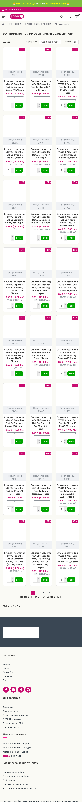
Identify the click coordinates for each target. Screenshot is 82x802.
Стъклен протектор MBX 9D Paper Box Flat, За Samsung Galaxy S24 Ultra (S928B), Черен (14, 554)
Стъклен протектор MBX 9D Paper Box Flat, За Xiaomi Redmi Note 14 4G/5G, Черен (67, 218)
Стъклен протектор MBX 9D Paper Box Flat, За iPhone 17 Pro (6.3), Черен (14, 152)
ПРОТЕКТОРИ (14, 24)
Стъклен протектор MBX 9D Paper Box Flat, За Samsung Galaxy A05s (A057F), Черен (67, 487)
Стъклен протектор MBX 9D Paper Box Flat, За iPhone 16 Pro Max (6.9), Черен (41, 420)
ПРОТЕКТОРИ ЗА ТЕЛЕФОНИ (38, 24)
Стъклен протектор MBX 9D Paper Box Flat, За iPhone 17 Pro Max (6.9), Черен (67, 87)
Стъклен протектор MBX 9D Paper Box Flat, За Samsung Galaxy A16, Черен (67, 351)
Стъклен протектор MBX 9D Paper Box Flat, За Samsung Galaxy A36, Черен (14, 217)
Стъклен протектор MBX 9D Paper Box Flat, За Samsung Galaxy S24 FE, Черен (14, 353)
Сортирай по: (28, 42)
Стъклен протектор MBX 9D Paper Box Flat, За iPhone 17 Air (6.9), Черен (41, 85)
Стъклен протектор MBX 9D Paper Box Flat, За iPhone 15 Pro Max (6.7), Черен (67, 553)
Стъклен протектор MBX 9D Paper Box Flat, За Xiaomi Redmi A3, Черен (41, 486)
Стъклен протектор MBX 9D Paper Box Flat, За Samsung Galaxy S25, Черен (67, 284)
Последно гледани (14, 616)
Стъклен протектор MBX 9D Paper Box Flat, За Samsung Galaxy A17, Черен (14, 85)
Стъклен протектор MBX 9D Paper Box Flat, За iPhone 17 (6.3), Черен (41, 152)
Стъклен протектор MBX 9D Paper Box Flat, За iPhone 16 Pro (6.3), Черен (67, 418)
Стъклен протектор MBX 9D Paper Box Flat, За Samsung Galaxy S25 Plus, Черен (41, 285)
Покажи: (67, 42)
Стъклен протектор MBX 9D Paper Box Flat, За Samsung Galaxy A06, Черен (14, 418)
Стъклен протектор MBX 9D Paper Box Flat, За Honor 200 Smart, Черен (41, 351)
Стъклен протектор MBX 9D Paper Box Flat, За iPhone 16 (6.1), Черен (14, 486)
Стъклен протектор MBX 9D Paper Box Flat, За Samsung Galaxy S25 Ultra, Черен (14, 285)
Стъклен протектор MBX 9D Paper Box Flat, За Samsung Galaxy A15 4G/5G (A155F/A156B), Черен (41, 556)
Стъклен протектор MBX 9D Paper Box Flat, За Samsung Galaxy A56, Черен (67, 152)
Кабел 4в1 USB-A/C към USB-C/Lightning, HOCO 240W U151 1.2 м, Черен (26, 624)
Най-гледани (36, 616)
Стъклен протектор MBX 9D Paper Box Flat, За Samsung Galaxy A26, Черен (41, 217)
